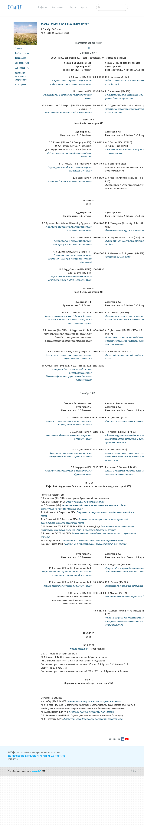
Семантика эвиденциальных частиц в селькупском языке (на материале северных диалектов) (69, 259)
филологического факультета (22, 755)
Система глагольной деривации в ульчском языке (66, 585)
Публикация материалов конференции (21, 76)
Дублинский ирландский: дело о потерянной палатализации (93, 719)
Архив (84, 7)
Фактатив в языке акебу (117, 257)
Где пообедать (22, 67)
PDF (88, 48)
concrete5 (36, 771)
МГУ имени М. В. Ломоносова (51, 755)
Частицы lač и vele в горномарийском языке (69, 181)
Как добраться (22, 62)
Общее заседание (79, 648)
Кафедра (42, 7)
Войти (133, 771)
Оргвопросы (20, 84)
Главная (18, 48)
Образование (58, 7)
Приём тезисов (22, 53)
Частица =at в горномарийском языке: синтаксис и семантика (95, 544)
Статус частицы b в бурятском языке (85, 501)
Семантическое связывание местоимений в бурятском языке (92, 540)
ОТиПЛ (15, 7)
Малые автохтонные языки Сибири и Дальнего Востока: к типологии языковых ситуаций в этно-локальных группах (67, 319)
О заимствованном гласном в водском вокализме (67, 112)
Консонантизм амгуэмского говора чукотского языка (93, 701)
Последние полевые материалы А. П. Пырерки (91, 711)
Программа (20, 58)
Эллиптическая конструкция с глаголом (64, 470)
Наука (73, 7)
